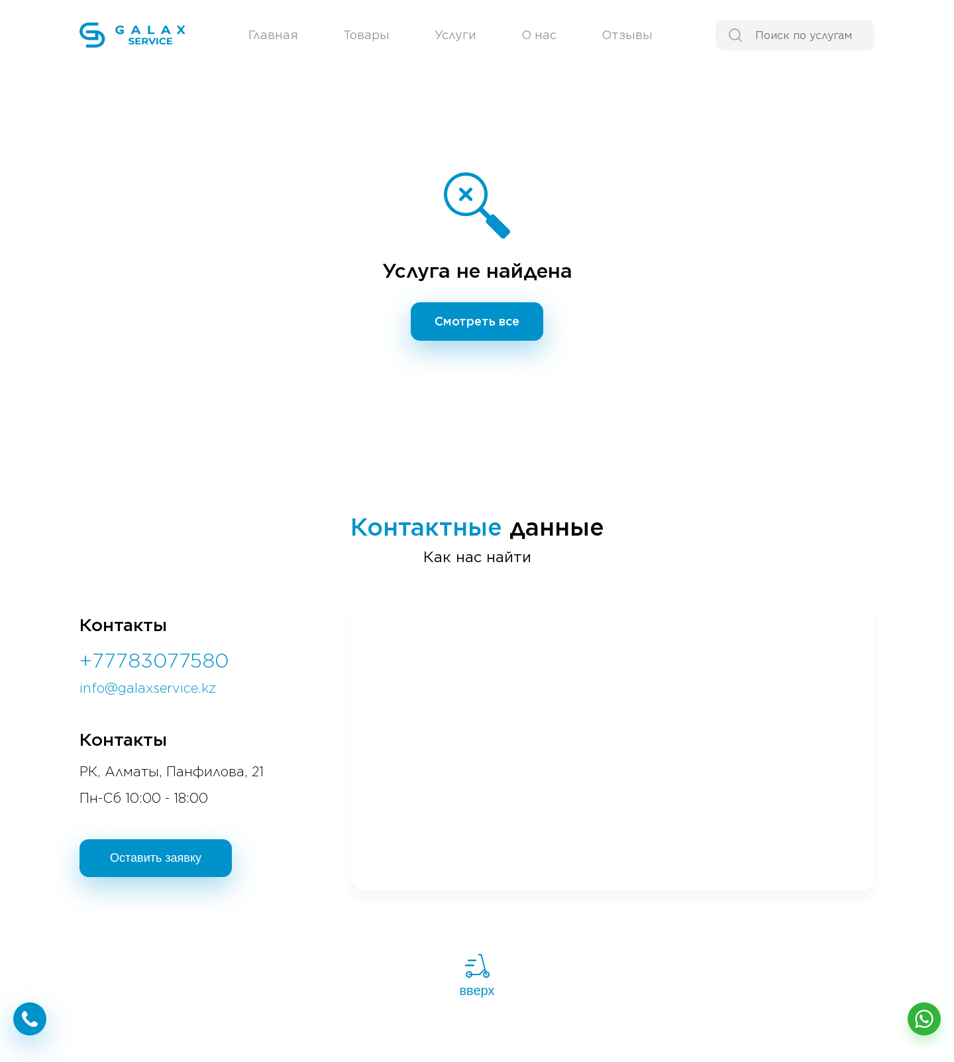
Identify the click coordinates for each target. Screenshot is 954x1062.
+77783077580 (154, 660)
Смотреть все (477, 321)
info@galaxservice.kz (148, 688)
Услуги (455, 35)
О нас (538, 35)
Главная (273, 35)
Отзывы (627, 35)
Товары (366, 35)
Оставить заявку (155, 857)
